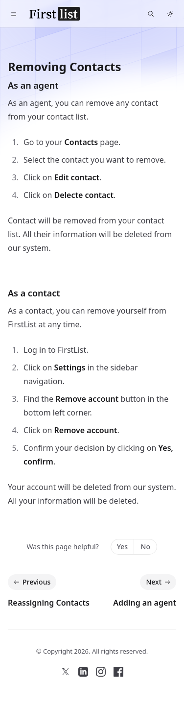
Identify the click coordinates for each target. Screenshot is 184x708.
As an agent (33, 85)
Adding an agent (144, 602)
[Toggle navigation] (14, 14)
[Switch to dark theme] (170, 14)
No (145, 546)
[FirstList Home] (54, 14)
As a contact (34, 293)
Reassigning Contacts (49, 602)
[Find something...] (151, 14)
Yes (122, 546)
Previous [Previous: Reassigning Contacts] (31, 582)
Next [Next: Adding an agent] (159, 582)
